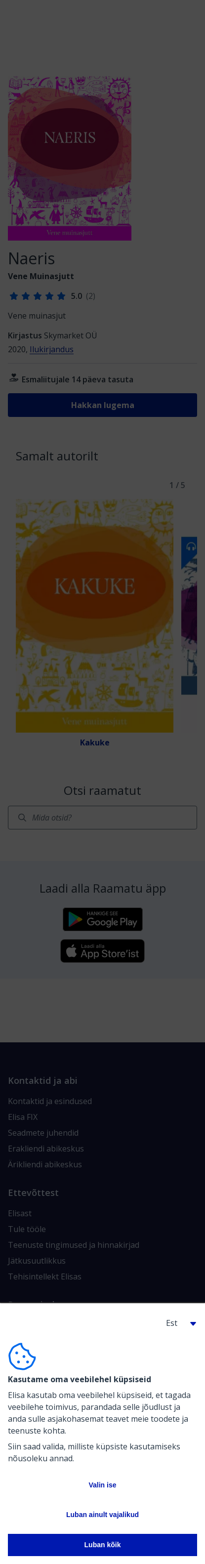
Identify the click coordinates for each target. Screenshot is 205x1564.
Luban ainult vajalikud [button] (102, 1515)
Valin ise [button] (102, 1485)
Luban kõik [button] (102, 1545)
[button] (177, 1323)
